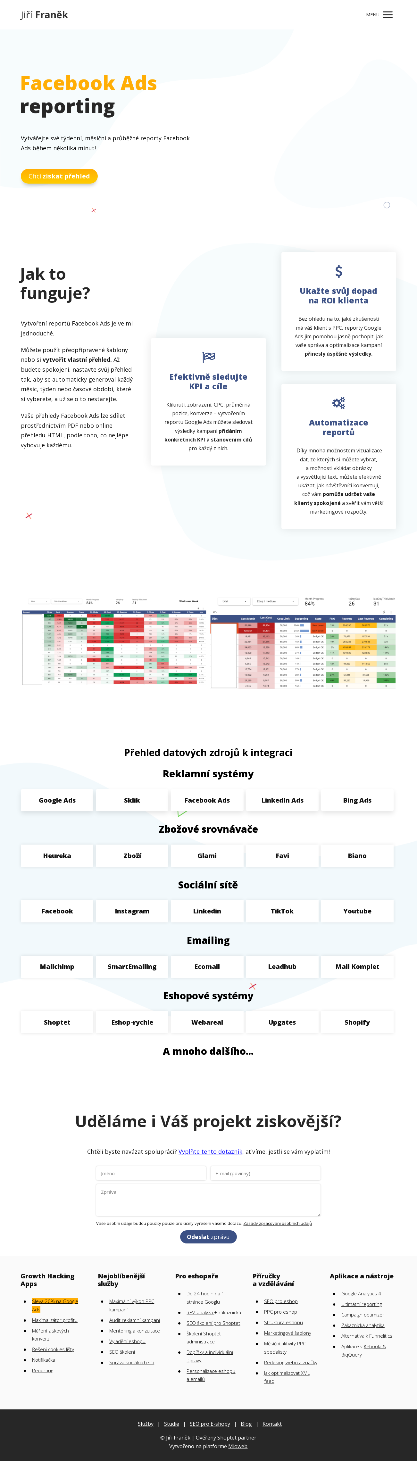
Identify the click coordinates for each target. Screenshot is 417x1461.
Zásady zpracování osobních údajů (277, 1223)
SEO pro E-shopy (210, 1423)
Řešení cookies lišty (53, 1349)
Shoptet (57, 1022)
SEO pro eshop (281, 1301)
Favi (282, 855)
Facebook (57, 911)
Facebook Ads (207, 800)
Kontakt (272, 1423)
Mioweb (237, 1446)
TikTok (282, 911)
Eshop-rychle (132, 1022)
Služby (146, 1423)
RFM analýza (200, 1312)
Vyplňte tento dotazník (210, 1151)
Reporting (42, 1370)
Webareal (207, 1022)
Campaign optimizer (362, 1314)
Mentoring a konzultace (134, 1330)
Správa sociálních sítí (131, 1362)
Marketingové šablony (287, 1333)
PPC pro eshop (280, 1311)
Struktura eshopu (283, 1322)
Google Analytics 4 (361, 1293)
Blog (246, 1423)
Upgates (282, 1022)
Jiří (44, 15)
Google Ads (57, 800)
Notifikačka (43, 1360)
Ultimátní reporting (361, 1304)
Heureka (57, 855)
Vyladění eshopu (127, 1341)
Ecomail (207, 966)
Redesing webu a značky (290, 1362)
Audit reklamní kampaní (134, 1320)
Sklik (132, 800)
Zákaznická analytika (363, 1325)
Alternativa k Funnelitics (366, 1336)
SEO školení (122, 1352)
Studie (171, 1423)
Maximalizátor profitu (55, 1320)
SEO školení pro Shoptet (213, 1323)
